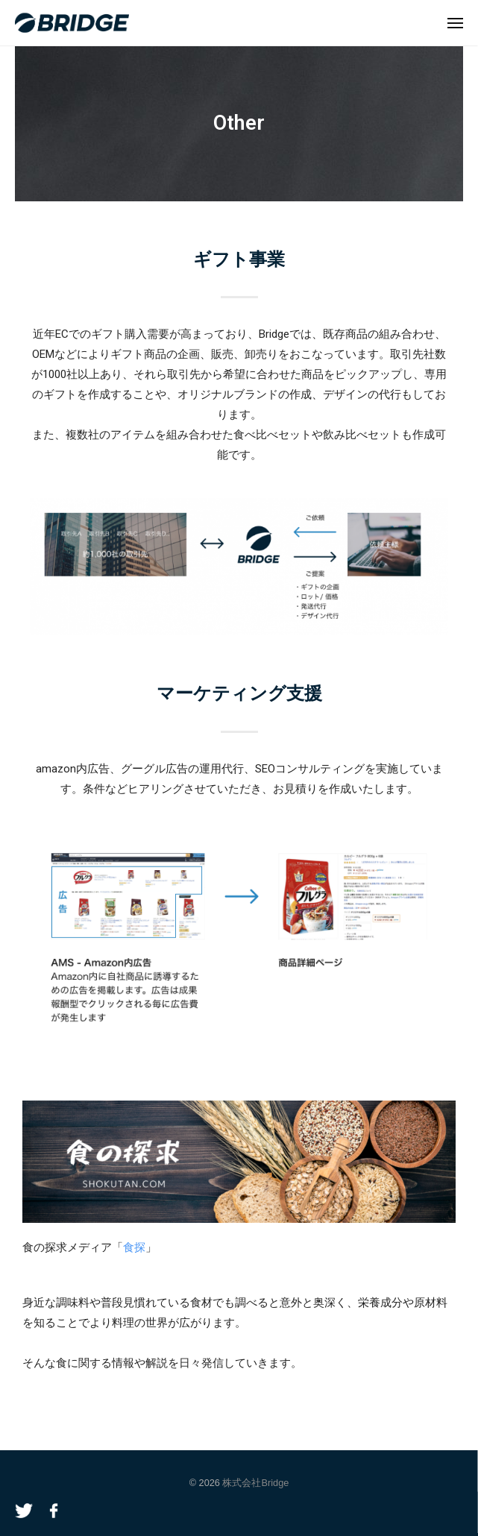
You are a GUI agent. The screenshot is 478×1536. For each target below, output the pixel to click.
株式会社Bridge (255, 1482)
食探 (134, 1247)
